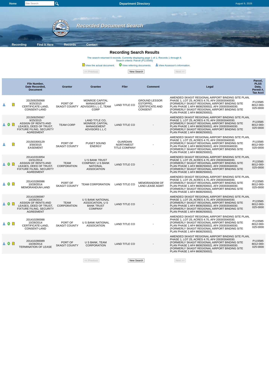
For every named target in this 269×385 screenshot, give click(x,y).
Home (98, 268)
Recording (19, 44)
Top (72, 268)
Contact (92, 44)
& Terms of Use (147, 268)
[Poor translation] (14, 331)
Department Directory (134, 3)
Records (70, 44)
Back (83, 268)
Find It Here (45, 44)
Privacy (133, 268)
